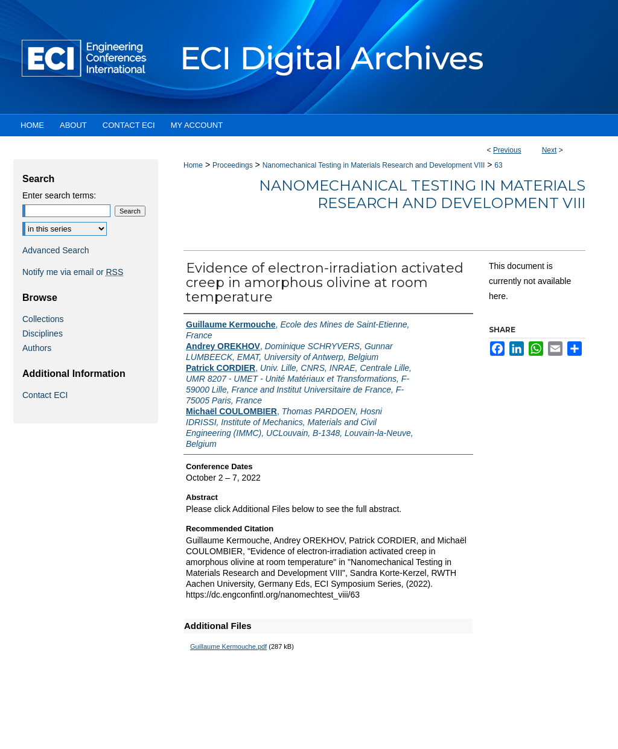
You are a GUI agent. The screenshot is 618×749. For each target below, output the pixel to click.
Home (193, 165)
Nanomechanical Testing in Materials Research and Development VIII (374, 165)
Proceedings (232, 165)
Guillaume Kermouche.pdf (228, 646)
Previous (507, 150)
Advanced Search (55, 250)
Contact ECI (45, 395)
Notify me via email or (72, 272)
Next (549, 150)
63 (498, 165)
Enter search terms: (59, 195)
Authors (36, 348)
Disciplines (42, 333)
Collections (42, 319)
